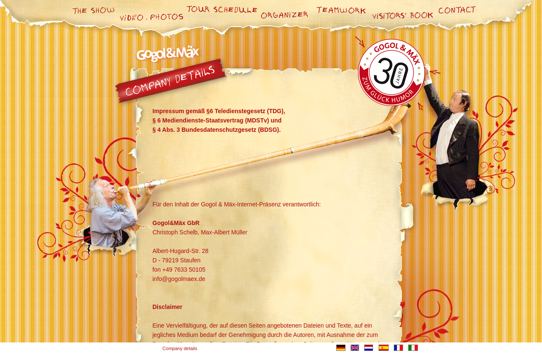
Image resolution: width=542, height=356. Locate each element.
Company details (180, 348)
